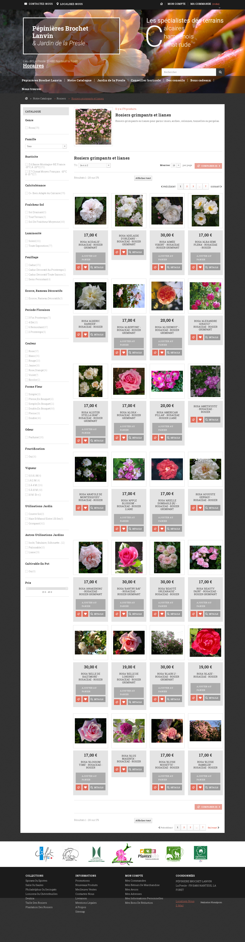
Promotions (82, 880)
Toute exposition (40, 245)
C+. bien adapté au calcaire (47, 193)
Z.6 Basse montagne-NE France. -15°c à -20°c (45, 166)
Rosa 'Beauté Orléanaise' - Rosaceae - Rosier (167, 591)
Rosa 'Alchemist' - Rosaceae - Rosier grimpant (167, 330)
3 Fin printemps (40, 317)
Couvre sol (36, 514)
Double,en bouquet (42, 408)
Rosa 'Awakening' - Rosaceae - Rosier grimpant (90, 591)
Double (35, 418)
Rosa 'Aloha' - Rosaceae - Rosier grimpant (129, 415)
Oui (32, 456)
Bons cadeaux (200, 80)
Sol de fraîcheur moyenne (47, 221)
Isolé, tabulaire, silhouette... (47, 542)
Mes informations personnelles (144, 898)
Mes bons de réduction (139, 902)
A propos (80, 907)
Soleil (35, 241)
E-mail (180, 905)
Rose (34, 351)
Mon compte (134, 875)
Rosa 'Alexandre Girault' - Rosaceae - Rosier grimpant (205, 325)
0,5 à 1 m (35, 475)
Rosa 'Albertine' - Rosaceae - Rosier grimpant (129, 330)
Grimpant (37, 523)
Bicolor (34, 379)
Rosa (34, 127)
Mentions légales (86, 902)
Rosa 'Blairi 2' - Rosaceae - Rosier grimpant (167, 676)
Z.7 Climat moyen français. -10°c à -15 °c (46, 173)
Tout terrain (37, 217)
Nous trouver (31, 89)
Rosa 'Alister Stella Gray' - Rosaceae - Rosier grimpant (91, 417)
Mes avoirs (131, 889)
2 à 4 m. (36, 485)
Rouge (34, 360)
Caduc (35, 265)
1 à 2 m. (34, 480)
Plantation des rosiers (39, 907)
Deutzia (30, 898)
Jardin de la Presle (111, 80)
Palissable (37, 547)
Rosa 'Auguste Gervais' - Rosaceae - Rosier (205, 497)
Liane (34, 552)
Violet (33, 375)
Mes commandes (135, 880)
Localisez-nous (185, 901)
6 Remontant (38, 327)
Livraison (81, 898)
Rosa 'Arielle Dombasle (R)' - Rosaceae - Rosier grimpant (167, 505)
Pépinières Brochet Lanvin (60, 35)
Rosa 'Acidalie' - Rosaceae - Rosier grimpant (91, 245)
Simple (34, 394)
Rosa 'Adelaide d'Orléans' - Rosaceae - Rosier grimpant (129, 240)
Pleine (34, 413)
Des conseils (175, 80)
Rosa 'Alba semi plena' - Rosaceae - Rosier (205, 245)
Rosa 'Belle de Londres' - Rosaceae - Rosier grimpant (129, 678)
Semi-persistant (40, 279)
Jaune (34, 365)
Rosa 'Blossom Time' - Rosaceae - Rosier (90, 765)
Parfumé (36, 437)
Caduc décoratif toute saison (47, 274)
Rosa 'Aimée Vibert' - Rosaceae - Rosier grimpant (167, 245)
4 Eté (33, 322)
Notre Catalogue (79, 80)
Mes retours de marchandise (142, 885)
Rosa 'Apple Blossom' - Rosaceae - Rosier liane (129, 505)
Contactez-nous (84, 894)
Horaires (33, 65)
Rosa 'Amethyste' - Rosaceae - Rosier (205, 409)
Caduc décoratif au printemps (47, 269)
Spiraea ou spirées (36, 880)
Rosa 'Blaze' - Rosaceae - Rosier (205, 675)
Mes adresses (133, 894)
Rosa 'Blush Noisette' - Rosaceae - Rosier (167, 765)
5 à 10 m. (35, 490)
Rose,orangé (38, 370)
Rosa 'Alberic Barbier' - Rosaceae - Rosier (91, 324)
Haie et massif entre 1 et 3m (46, 518)
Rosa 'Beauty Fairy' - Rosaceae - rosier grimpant (205, 591)
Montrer (165, 165)
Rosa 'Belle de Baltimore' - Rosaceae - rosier (91, 676)
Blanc (34, 356)
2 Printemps (37, 332)
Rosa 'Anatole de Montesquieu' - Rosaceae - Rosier (91, 497)
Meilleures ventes (86, 889)
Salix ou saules (34, 885)
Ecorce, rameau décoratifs (46, 298)
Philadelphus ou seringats (41, 889)
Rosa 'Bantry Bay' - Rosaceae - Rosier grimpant (129, 591)
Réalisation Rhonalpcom (211, 937)
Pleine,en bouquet (41, 399)
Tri (75, 165)
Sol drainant (37, 212)
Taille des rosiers (36, 902)
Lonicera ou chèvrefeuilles (42, 894)
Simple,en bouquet (41, 403)
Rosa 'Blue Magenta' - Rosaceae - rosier (129, 759)
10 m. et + (35, 494)
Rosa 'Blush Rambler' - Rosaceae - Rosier (205, 765)
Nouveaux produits (86, 885)
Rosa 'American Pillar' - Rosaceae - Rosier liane (167, 415)
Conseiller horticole (146, 80)
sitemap (80, 911)
